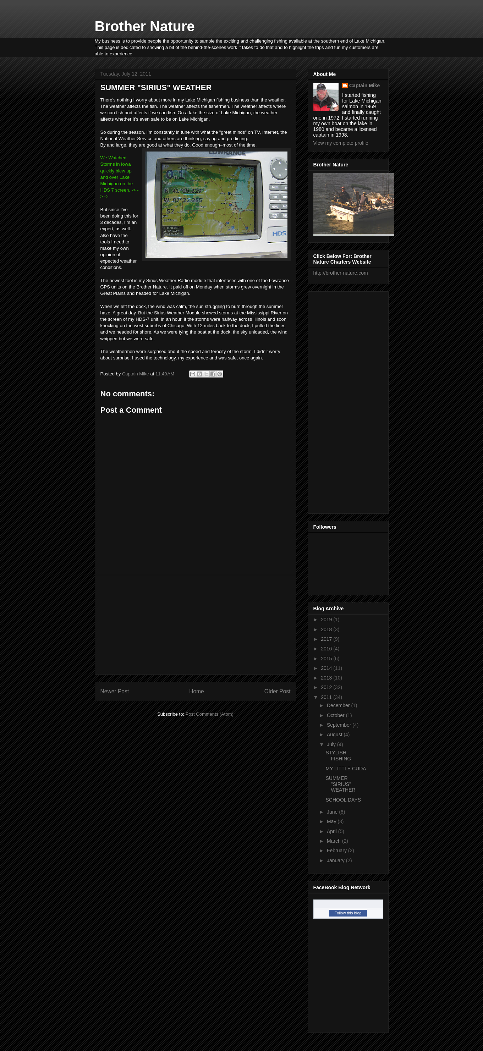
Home (196, 691)
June (333, 812)
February (337, 850)
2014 (327, 668)
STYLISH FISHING (338, 755)
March (334, 841)
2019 (327, 619)
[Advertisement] (195, 624)
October (336, 715)
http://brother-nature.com (340, 273)
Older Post (277, 691)
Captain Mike (364, 85)
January (336, 860)
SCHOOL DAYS (343, 800)
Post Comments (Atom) (210, 714)
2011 (327, 697)
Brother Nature (145, 26)
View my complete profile (340, 143)
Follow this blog (348, 913)
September (339, 725)
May (332, 821)
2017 (327, 639)
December (339, 705)
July (332, 744)
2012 (327, 687)
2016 (327, 648)
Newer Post (114, 691)
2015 (327, 658)
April (332, 831)
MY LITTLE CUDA (345, 768)
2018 (327, 629)
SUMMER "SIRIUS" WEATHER (340, 784)
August (335, 734)
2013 (327, 678)
